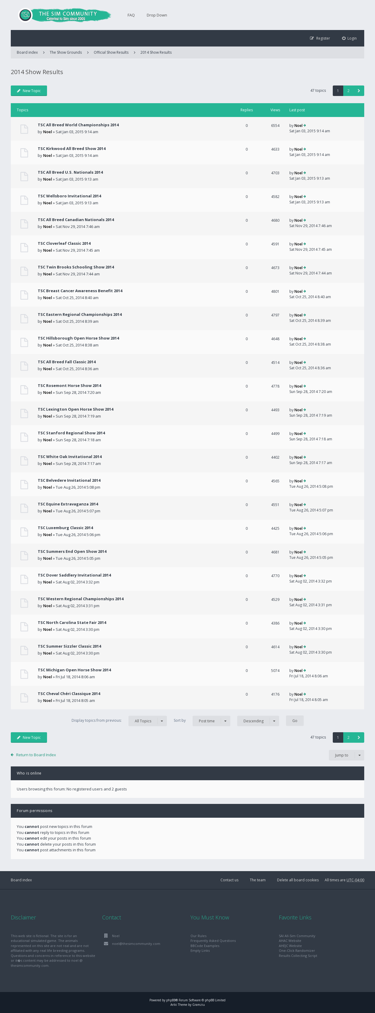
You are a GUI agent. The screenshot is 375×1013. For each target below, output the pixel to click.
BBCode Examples (204, 945)
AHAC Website (290, 940)
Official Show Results (111, 52)
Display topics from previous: (119, 721)
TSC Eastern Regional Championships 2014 (80, 314)
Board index (21, 880)
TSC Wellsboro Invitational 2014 (69, 196)
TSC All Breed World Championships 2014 (78, 124)
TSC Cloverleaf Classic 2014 (64, 243)
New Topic (29, 90)
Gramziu (198, 1005)
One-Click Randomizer (297, 950)
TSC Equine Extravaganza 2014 (68, 504)
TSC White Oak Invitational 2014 (70, 456)
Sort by (202, 721)
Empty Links (200, 950)
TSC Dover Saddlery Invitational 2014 (74, 575)
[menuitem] (349, 38)
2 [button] (348, 90)
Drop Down (157, 15)
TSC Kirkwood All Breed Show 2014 (71, 148)
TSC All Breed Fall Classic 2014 (67, 361)
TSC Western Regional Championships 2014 (80, 598)
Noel (47, 131)
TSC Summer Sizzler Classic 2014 (69, 646)
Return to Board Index (36, 754)
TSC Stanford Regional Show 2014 (71, 433)
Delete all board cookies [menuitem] (298, 880)
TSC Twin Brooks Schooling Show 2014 (76, 267)
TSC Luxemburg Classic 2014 (65, 527)
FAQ (131, 15)
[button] (359, 90)
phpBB (171, 1000)
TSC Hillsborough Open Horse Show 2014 (78, 338)
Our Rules (198, 936)
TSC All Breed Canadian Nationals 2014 (76, 219)
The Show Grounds (66, 52)
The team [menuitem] (258, 880)
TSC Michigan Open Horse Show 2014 (74, 670)
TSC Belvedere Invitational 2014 (69, 480)
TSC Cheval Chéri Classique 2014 (69, 693)
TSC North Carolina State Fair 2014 (72, 622)
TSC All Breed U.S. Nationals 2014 (70, 172)
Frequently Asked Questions (213, 940)
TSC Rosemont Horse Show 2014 (69, 385)
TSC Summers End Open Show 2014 (72, 551)
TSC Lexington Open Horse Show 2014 (75, 409)
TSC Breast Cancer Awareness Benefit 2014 (80, 290)
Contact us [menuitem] (229, 880)
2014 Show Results (156, 52)
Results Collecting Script (298, 955)
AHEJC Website (290, 945)
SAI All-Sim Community (297, 936)
